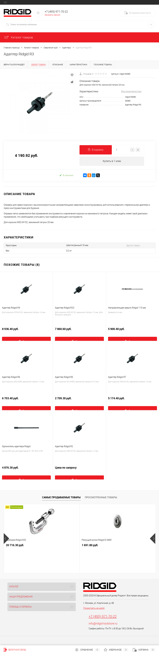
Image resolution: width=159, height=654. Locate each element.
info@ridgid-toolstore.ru (103, 623)
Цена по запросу (79, 469)
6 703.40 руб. (26, 400)
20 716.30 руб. (15, 545)
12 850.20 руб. (116, 545)
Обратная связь (15, 650)
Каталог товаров (18, 37)
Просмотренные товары (101, 497)
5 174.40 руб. (132, 400)
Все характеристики (131, 91)
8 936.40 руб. (26, 330)
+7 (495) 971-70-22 (103, 617)
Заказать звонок (52, 15)
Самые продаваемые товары (61, 497)
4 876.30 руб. (26, 469)
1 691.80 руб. (64, 545)
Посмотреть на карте (93, 608)
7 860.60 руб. (79, 330)
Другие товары (133, 245)
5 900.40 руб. (132, 330)
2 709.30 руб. (79, 400)
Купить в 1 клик (112, 161)
